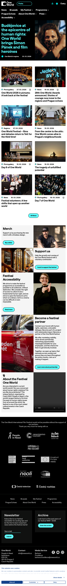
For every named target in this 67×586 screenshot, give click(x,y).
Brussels (14, 10)
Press (42, 14)
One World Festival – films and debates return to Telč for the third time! (16, 134)
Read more (9, 309)
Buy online (8, 242)
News (4, 10)
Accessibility (7, 17)
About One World (26, 14)
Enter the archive (46, 525)
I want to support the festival (46, 267)
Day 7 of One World (45, 200)
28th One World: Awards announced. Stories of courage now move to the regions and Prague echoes (49, 96)
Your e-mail (8, 528)
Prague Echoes (8, 14)
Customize (33, 582)
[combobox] (24, 4)
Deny (55, 582)
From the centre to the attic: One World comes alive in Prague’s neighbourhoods (49, 134)
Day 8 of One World (11, 167)
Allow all (12, 582)
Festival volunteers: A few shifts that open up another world (15, 203)
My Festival (26, 10)
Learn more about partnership (47, 367)
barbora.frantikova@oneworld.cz (47, 557)
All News (33, 215)
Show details (57, 577)
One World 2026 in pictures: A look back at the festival (15, 94)
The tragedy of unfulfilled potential (48, 168)
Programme (41, 10)
